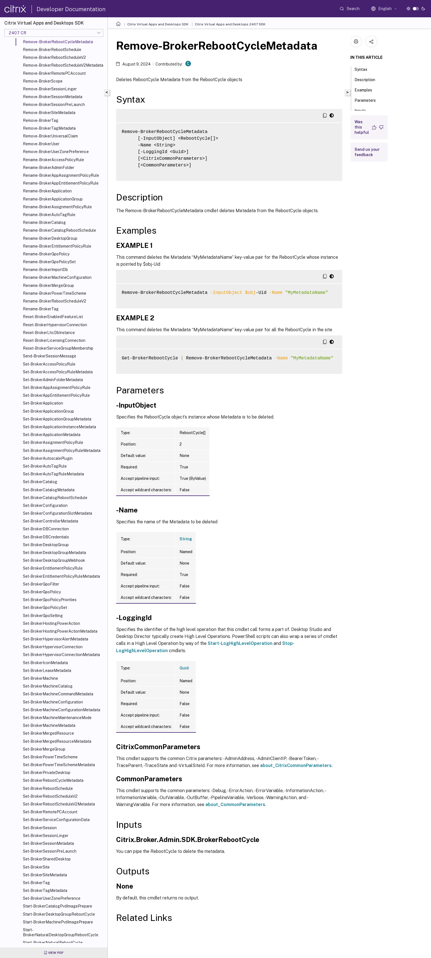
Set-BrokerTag (36, 882)
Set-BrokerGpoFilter (41, 584)
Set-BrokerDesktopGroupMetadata (54, 552)
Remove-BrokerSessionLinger (50, 89)
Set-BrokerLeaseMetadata (47, 670)
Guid (184, 668)
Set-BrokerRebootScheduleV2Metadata (59, 804)
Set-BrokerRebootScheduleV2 (50, 796)
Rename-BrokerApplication (47, 191)
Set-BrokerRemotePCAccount (50, 812)
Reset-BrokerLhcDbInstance (49, 332)
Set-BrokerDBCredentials (46, 537)
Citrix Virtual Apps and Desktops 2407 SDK (230, 24)
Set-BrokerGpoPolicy (42, 592)
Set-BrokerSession (40, 828)
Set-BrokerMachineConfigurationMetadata (61, 710)
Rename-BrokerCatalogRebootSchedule (59, 230)
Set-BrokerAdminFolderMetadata (53, 380)
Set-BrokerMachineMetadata (49, 725)
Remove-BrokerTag (40, 120)
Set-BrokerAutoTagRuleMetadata (53, 474)
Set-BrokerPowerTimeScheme (50, 757)
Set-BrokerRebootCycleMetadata (53, 780)
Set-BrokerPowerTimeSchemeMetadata (59, 765)
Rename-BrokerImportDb (45, 269)
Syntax (364, 69)
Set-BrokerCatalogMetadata (49, 490)
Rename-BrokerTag (41, 309)
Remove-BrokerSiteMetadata (49, 112)
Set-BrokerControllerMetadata (50, 521)
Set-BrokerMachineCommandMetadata (58, 694)
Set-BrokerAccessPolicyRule (49, 364)
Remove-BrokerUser (41, 144)
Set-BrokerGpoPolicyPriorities (49, 599)
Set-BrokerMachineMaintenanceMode (57, 717)
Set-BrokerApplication (43, 403)
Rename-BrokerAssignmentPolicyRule (57, 207)
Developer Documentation (71, 9)
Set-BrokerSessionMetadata (48, 843)
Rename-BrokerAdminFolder (48, 167)
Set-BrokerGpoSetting (43, 615)
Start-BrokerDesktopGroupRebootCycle (59, 914)
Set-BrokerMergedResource (48, 733)
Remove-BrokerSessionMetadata (52, 97)
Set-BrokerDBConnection (46, 529)
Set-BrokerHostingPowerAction (51, 623)
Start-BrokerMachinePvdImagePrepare (58, 922)
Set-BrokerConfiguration (45, 505)
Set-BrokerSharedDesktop (47, 859)
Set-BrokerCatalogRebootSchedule (55, 497)
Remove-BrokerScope (43, 81)
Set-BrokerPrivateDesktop (46, 772)
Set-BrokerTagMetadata (45, 890)
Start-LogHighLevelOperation (240, 643)
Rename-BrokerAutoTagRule (49, 214)
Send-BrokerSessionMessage (49, 356)
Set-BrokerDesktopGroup (46, 545)
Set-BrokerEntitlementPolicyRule (53, 568)
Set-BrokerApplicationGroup (48, 411)
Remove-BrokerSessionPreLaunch (54, 104)
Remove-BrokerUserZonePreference (56, 151)
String (185, 539)
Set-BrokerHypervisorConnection (53, 647)
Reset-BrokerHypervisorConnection (55, 325)
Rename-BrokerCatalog (44, 222)
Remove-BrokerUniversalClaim (50, 136)
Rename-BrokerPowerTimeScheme (54, 293)
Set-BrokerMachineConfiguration (53, 702)
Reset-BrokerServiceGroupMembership (58, 348)
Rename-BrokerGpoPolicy (46, 254)
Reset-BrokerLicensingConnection (54, 340)
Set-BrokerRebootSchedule (48, 788)
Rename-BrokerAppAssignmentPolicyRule (61, 175)
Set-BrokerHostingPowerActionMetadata (60, 631)
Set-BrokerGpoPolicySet (45, 607)
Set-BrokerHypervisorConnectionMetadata (61, 654)
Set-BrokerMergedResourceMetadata (57, 741)
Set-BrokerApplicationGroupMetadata (57, 419)
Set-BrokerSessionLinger (45, 835)
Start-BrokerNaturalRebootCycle (53, 942)
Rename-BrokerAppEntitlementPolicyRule (61, 183)
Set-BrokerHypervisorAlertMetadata (55, 639)
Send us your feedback (367, 152)
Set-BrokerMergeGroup (44, 749)
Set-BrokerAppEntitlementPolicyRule (56, 395)
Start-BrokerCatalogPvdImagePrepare (57, 906)
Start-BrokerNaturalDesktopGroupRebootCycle (60, 932)
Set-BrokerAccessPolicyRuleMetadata (58, 372)
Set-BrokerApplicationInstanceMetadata (59, 427)
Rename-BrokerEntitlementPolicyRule (57, 246)
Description (368, 79)
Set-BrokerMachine (40, 678)
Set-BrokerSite (36, 867)
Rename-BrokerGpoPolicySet (49, 262)
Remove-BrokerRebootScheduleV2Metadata (63, 65)
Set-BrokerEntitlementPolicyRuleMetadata (61, 576)
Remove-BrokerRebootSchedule (52, 49)
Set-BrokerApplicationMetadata (51, 434)
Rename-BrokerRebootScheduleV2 (54, 301)
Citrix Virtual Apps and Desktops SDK (157, 24)
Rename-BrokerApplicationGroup (53, 199)
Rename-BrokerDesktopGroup (50, 238)
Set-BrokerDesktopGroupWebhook (54, 560)
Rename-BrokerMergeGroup (48, 285)
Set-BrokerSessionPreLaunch (49, 851)
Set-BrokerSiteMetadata (45, 875)
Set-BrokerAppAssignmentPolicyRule (56, 387)
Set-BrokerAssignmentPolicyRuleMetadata (61, 450)
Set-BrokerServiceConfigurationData (56, 819)
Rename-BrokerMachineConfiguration (57, 277)
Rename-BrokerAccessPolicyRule (53, 160)
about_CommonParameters (235, 804)
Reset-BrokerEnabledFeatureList (53, 317)
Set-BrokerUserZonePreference (51, 898)
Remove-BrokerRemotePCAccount (54, 73)
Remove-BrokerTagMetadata (49, 128)
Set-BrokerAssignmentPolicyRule (53, 442)
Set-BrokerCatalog (40, 482)
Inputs (363, 110)
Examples (366, 89)
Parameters (368, 100)
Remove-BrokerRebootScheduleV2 (54, 57)
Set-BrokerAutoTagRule (45, 466)
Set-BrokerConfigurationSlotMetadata (57, 513)
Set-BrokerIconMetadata (45, 663)
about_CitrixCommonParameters (296, 765)
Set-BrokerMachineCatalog (48, 686)
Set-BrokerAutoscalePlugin (48, 458)
